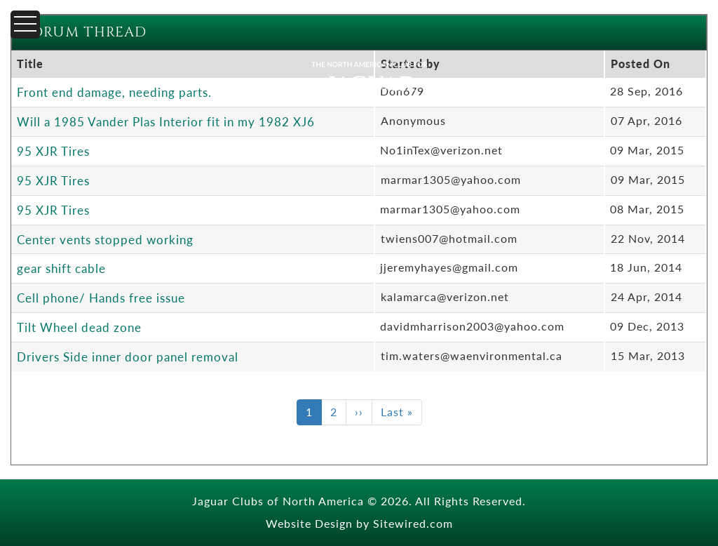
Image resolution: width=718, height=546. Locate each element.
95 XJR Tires (53, 150)
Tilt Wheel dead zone (79, 327)
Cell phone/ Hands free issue (101, 297)
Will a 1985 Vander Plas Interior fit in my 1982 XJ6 (166, 121)
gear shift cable (61, 268)
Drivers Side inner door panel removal (127, 356)
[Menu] (25, 25)
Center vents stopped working (105, 239)
